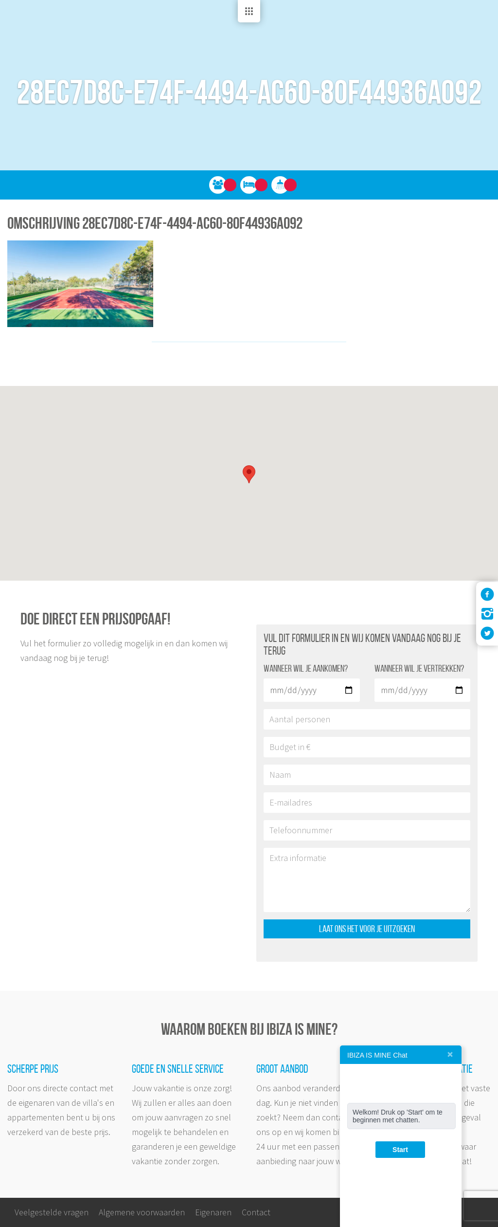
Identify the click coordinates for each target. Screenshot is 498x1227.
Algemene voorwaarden (142, 1212)
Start (400, 1150)
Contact (256, 1212)
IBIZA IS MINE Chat (377, 1055)
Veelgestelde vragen (52, 1212)
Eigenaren (213, 1212)
